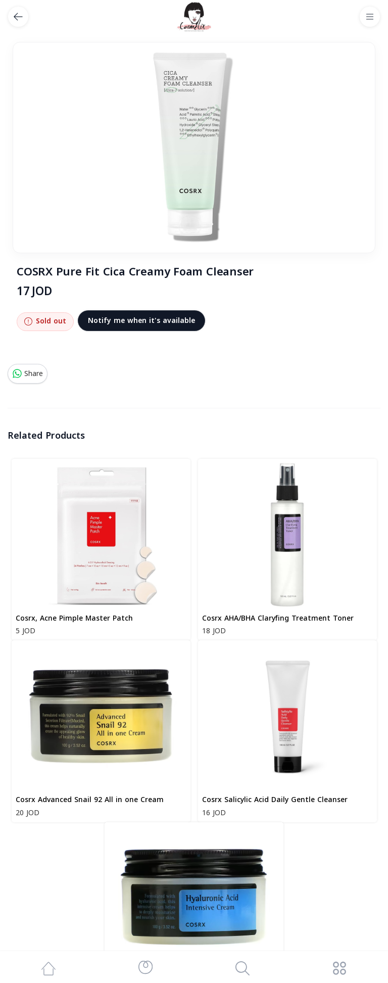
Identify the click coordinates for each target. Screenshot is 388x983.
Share (27, 374)
